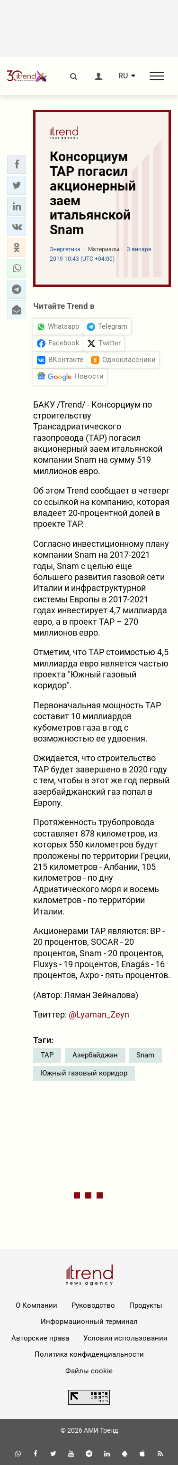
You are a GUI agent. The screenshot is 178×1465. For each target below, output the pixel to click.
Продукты (145, 1305)
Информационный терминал (89, 1321)
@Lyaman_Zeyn (99, 1014)
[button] (16, 164)
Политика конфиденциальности (89, 1354)
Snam (145, 1055)
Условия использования (125, 1338)
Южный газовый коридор (84, 1073)
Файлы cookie (89, 1371)
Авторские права (40, 1338)
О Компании (36, 1305)
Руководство (93, 1305)
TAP (47, 1055)
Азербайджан (95, 1055)
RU (123, 76)
